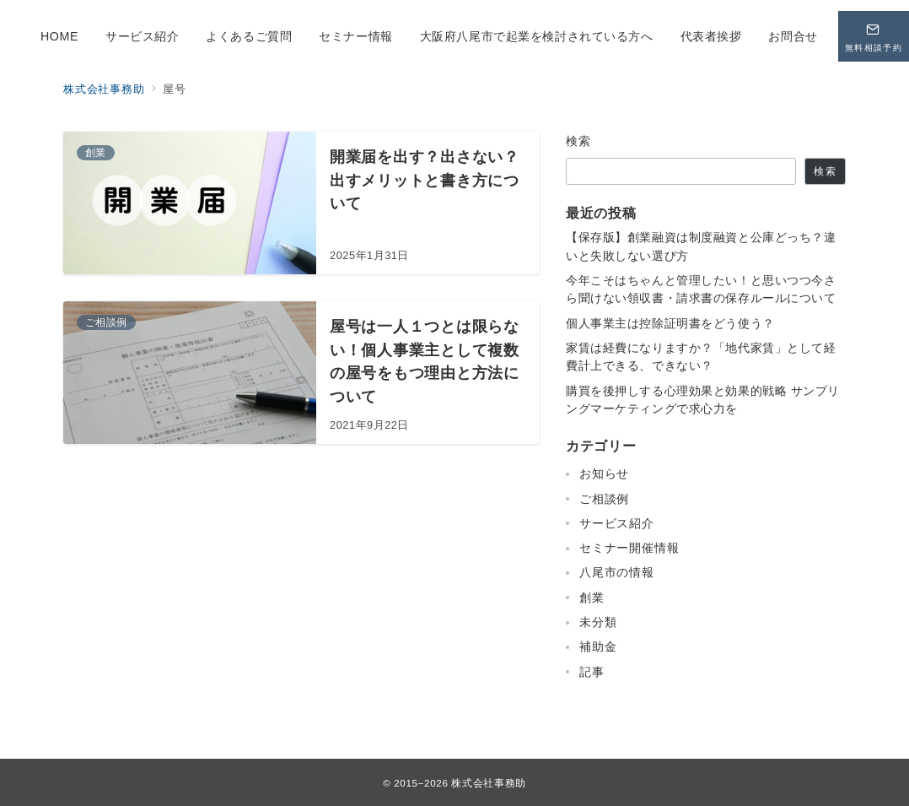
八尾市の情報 (616, 572)
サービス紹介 (616, 523)
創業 (592, 597)
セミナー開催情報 (629, 547)
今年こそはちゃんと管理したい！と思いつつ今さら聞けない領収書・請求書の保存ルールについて (701, 289)
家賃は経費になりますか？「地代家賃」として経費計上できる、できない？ (701, 356)
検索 (579, 141)
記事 (592, 672)
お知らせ (604, 473)
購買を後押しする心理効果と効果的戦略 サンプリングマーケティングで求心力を (703, 399)
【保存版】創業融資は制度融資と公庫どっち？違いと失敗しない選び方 (701, 246)
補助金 (597, 646)
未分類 (597, 622)
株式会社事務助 (488, 782)
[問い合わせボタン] (874, 36)
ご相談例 (604, 499)
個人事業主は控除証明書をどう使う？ (670, 323)
